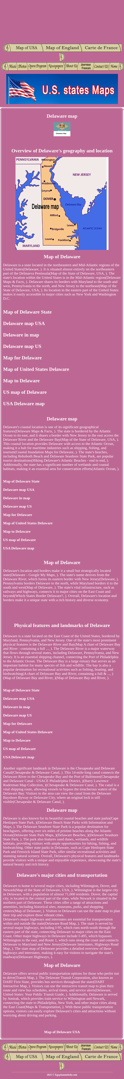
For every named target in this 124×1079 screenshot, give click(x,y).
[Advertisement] (62, 21)
